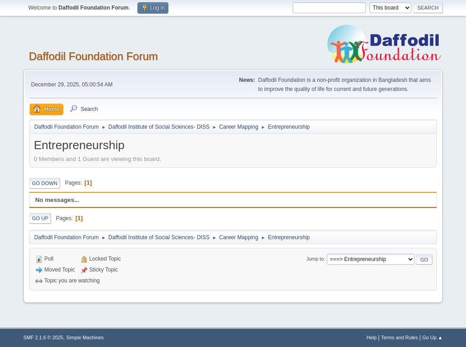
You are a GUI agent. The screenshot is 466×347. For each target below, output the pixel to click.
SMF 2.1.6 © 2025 (43, 337)
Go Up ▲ (432, 337)
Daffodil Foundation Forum (93, 56)
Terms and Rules (399, 337)
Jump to (315, 259)
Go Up (40, 218)
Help (371, 337)
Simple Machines (85, 337)
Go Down (44, 183)
